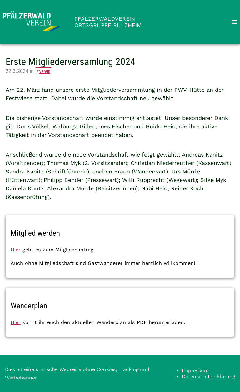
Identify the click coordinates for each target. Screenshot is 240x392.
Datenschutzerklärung (208, 376)
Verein (44, 71)
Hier (16, 250)
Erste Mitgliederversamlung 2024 (70, 62)
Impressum (195, 371)
